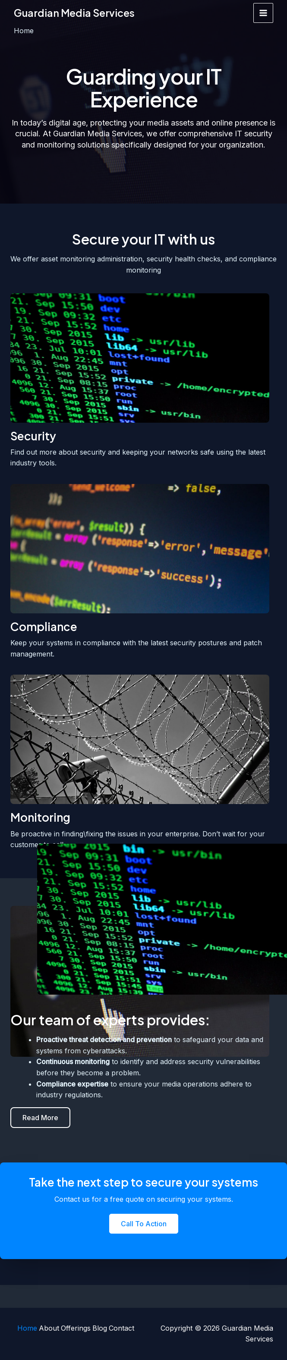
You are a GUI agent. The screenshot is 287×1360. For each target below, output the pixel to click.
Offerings (75, 1328)
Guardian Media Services (76, 12)
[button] (40, 1117)
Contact (123, 1328)
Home (24, 1328)
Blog (100, 1328)
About (47, 1328)
